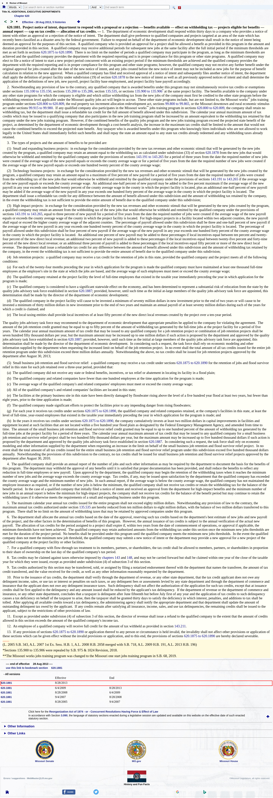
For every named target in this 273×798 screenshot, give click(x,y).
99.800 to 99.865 (177, 104)
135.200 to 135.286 (79, 91)
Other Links (16, 733)
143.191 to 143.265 (149, 157)
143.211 (180, 626)
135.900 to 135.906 (148, 91)
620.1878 (118, 77)
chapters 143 (111, 558)
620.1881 (6, 682)
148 (129, 558)
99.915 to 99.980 (41, 108)
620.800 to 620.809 (50, 104)
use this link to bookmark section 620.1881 (34, 667)
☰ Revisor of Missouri (15, 3)
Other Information (21, 726)
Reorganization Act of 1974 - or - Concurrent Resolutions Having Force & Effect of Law (103, 711)
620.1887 (85, 291)
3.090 (64, 715)
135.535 (111, 91)
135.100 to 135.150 (37, 91)
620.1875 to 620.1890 (56, 52)
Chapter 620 (21, 15)
